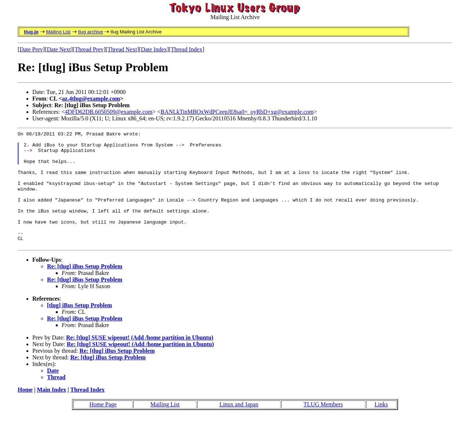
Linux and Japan (239, 427)
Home (25, 413)
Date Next (59, 49)
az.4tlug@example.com (91, 98)
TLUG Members (323, 427)
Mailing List (58, 32)
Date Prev (31, 49)
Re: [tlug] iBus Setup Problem (84, 289)
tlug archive (90, 32)
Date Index (154, 49)
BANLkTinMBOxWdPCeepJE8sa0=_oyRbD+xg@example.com (237, 112)
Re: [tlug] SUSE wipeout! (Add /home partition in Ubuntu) (139, 361)
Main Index (51, 413)
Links (381, 427)
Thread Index (186, 49)
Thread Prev (89, 49)
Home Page (102, 427)
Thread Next (122, 49)
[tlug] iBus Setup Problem (79, 328)
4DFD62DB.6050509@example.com (109, 112)
